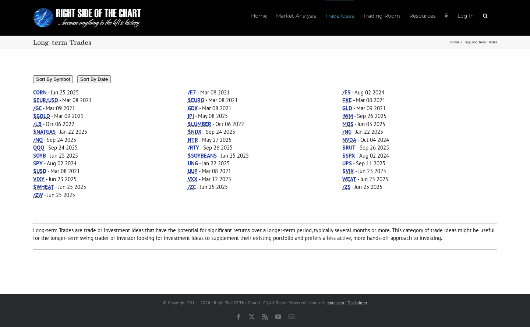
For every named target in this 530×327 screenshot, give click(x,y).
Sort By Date (94, 79)
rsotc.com (335, 302)
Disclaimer (357, 302)
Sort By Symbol (53, 79)
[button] (485, 15)
